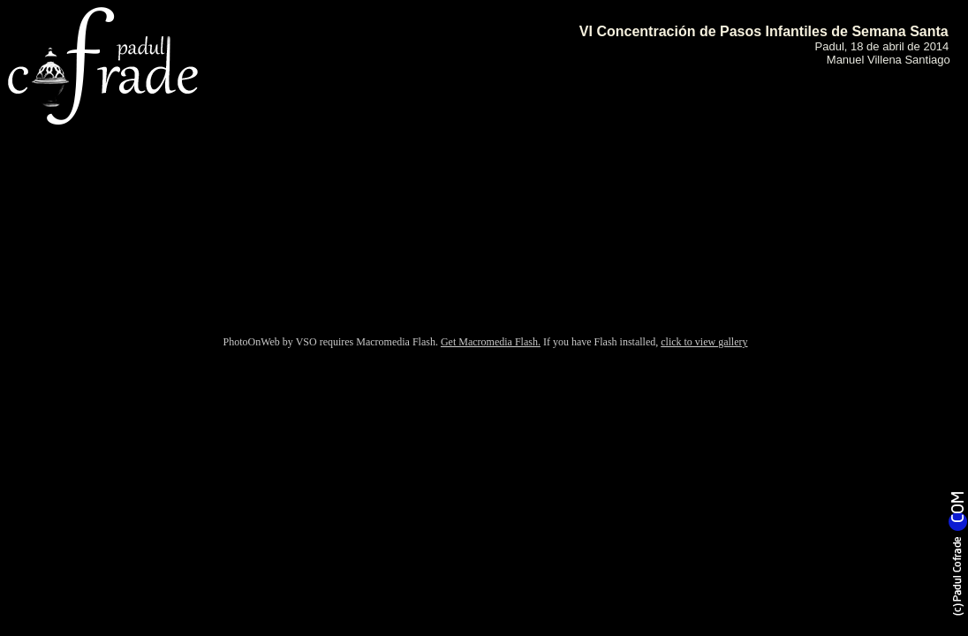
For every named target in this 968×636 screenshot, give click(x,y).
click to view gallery (704, 342)
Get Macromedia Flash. (491, 342)
